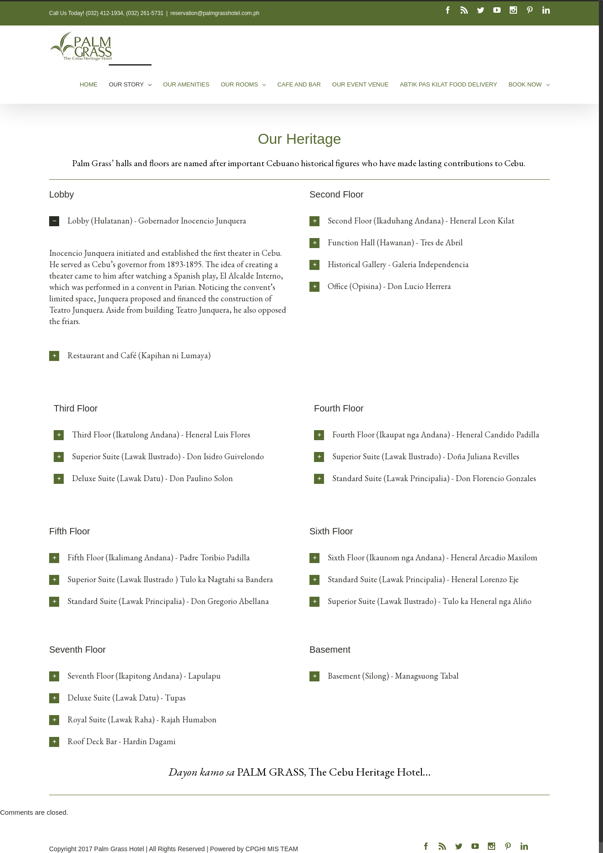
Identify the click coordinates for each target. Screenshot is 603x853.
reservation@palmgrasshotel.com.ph (214, 13)
